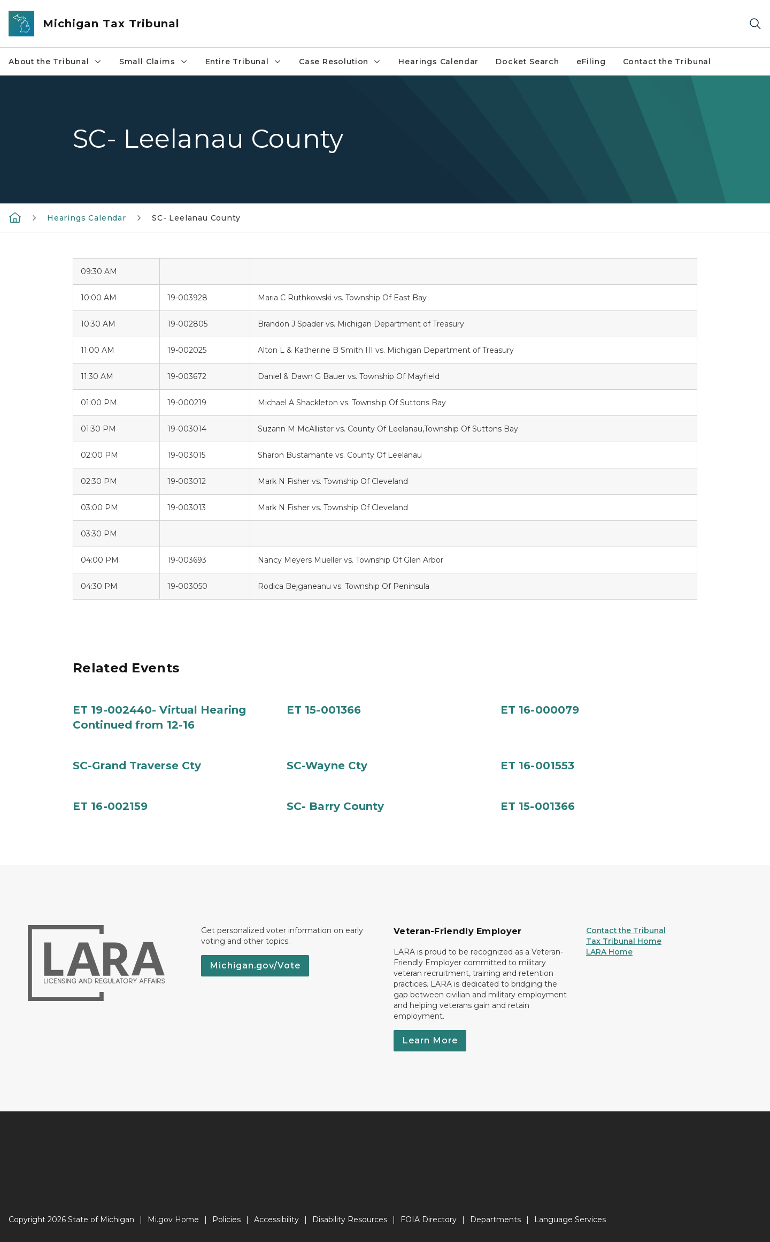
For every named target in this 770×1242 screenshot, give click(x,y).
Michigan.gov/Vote (255, 965)
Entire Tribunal (243, 61)
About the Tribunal (55, 61)
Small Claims (153, 61)
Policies (226, 1219)
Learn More (430, 1040)
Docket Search (527, 61)
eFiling (591, 61)
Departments (495, 1219)
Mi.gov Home (173, 1219)
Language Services (570, 1219)
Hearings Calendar (438, 61)
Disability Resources (349, 1219)
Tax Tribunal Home (623, 941)
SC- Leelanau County (196, 218)
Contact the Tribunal (667, 61)
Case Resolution (340, 61)
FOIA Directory (429, 1219)
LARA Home (609, 952)
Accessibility (276, 1219)
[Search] (755, 24)
